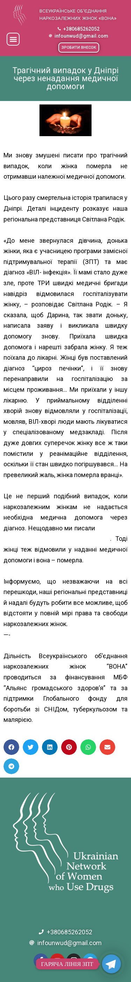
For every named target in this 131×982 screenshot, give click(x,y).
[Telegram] (111, 963)
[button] (13, 39)
